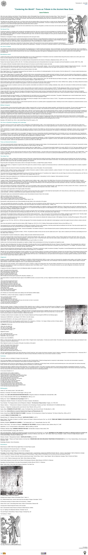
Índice (86, 4)
